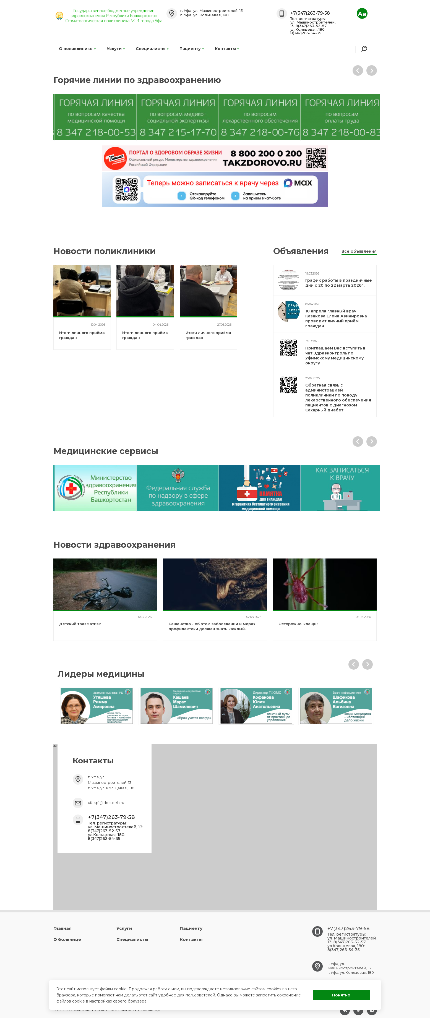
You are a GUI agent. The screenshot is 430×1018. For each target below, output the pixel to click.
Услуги (116, 48)
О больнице (67, 939)
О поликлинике (77, 48)
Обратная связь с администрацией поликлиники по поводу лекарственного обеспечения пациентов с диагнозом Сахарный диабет (338, 398)
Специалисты (152, 48)
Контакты (227, 48)
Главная (62, 928)
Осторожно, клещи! (298, 624)
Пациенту (191, 48)
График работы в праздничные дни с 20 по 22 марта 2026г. (338, 283)
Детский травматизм (80, 624)
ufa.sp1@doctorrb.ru (106, 802)
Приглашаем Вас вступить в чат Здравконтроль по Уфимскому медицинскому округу (335, 356)
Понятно (341, 995)
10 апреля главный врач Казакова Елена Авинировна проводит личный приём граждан (336, 318)
